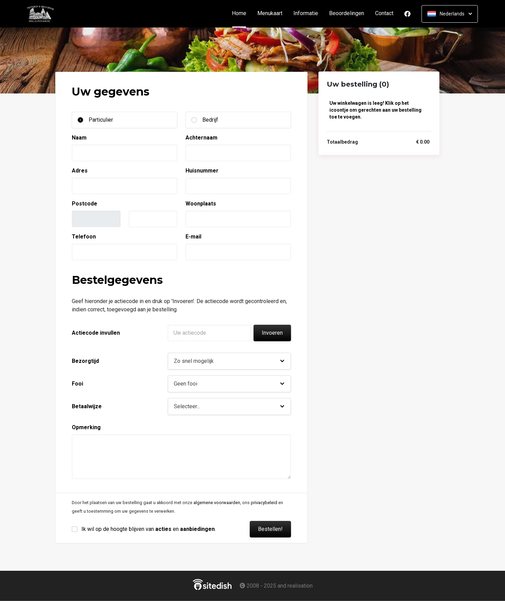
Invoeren (272, 333)
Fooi (77, 383)
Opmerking (86, 427)
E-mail (193, 236)
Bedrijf (210, 119)
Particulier (101, 119)
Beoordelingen (346, 13)
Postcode (84, 203)
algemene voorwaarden (216, 502)
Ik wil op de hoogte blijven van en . (148, 529)
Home (242, 13)
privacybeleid (264, 502)
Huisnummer (202, 170)
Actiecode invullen (96, 333)
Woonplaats (201, 203)
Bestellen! (270, 529)
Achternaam (201, 137)
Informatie (305, 13)
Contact (384, 13)
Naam (79, 137)
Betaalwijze (87, 406)
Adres (80, 170)
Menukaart (269, 13)
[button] (229, 361)
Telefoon (84, 236)
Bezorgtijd (85, 361)
